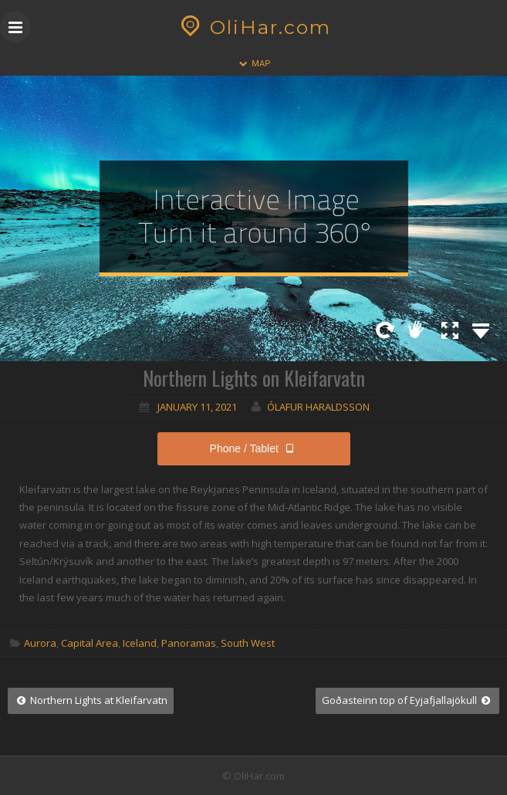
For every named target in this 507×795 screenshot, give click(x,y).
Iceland (140, 643)
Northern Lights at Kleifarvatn (90, 700)
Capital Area (89, 643)
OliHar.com (253, 27)
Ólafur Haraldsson (318, 407)
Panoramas (188, 643)
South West (248, 643)
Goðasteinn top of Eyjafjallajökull (407, 700)
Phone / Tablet (254, 448)
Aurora (40, 643)
